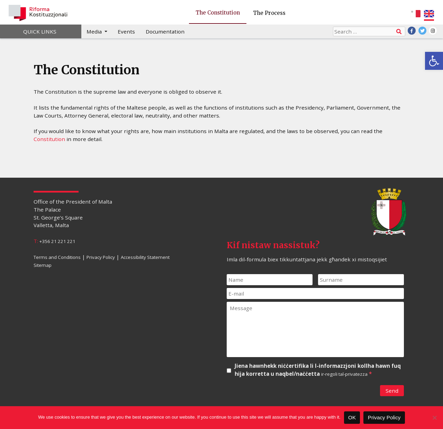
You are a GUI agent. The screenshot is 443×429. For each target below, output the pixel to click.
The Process (269, 13)
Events (126, 31)
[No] (434, 417)
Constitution (49, 139)
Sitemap (43, 265)
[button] (434, 61)
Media (95, 31)
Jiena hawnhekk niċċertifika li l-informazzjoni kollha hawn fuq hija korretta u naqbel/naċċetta (318, 370)
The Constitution (218, 12)
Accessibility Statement (145, 257)
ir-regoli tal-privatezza (344, 374)
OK (352, 417)
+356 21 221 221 (57, 241)
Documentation (165, 31)
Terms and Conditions (57, 257)
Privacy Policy (101, 257)
